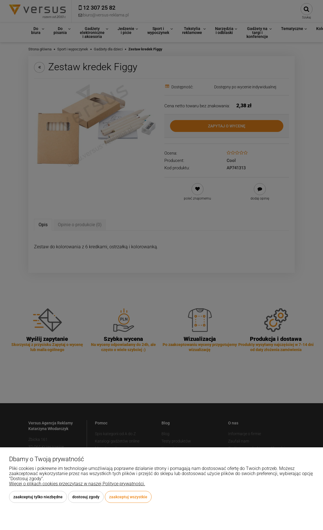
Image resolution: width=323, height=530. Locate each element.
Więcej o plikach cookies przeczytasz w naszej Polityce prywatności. (77, 483)
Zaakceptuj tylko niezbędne (38, 497)
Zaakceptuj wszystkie (128, 497)
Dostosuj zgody (85, 497)
